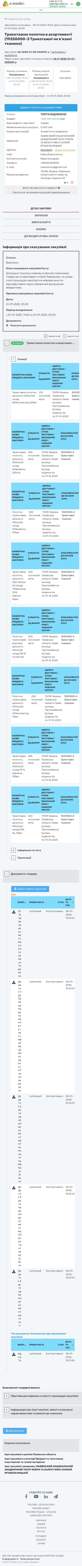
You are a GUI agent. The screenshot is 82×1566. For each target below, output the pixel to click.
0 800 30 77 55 (54, 1)
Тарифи (41, 1543)
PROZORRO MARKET (41, 1508)
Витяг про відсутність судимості (41, 188)
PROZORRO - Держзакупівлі (41, 1504)
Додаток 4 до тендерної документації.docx (19, 1298)
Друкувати (15, 1430)
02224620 (46, 150)
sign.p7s (19, 1357)
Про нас (41, 1531)
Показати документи (21, 325)
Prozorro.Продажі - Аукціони (41, 1512)
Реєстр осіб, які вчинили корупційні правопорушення (41, 192)
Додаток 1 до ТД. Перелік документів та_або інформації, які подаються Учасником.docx (19, 1036)
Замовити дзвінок (56, 6)
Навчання (41, 1520)
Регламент (41, 1536)
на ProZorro (58, 52)
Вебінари (41, 1540)
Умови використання (30, 1559)
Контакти (41, 1528)
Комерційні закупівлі (41, 1515)
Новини (41, 1524)
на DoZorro (11, 55)
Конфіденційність (10, 1559)
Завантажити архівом (30, 889)
